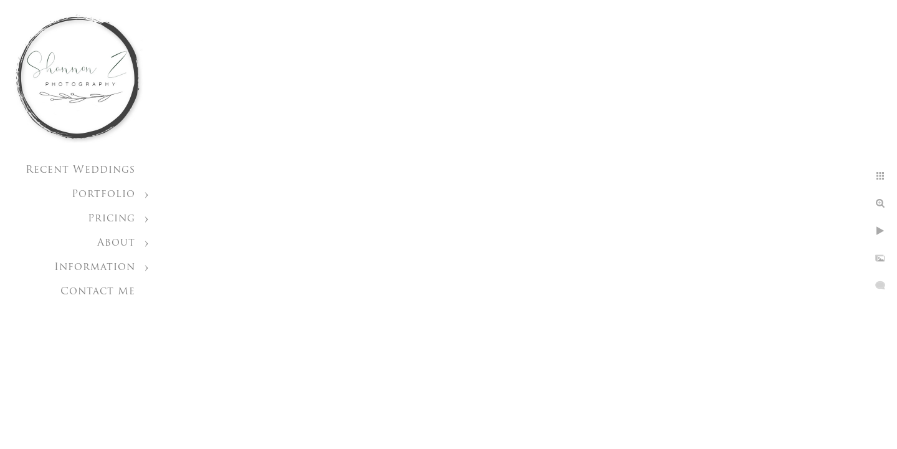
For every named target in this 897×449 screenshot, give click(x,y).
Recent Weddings (80, 170)
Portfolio (103, 195)
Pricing (111, 219)
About (116, 243)
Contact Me (97, 292)
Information (94, 268)
